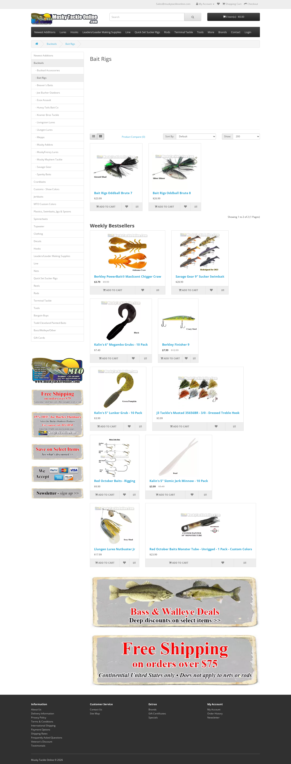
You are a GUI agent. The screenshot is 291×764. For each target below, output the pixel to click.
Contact (235, 32)
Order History (215, 713)
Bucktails (52, 44)
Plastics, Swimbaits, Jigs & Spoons (52, 211)
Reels (37, 285)
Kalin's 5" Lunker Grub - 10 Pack (118, 413)
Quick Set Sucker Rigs (147, 32)
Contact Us (96, 709)
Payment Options (40, 729)
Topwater (39, 226)
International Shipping (43, 725)
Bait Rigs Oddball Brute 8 (172, 193)
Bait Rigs (70, 44)
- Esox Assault (42, 100)
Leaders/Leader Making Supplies (101, 32)
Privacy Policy (38, 717)
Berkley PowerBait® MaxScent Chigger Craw (127, 276)
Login (248, 32)
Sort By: (169, 136)
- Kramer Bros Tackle (46, 115)
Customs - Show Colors (46, 189)
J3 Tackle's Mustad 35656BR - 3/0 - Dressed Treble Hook (198, 413)
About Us (36, 709)
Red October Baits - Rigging (114, 481)
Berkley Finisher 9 (175, 344)
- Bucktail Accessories (47, 70)
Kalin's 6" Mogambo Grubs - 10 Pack (121, 344)
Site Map (95, 713)
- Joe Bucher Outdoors (47, 92)
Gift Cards (39, 337)
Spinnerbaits (41, 219)
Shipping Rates (39, 733)
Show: (227, 136)
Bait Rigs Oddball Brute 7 (113, 193)
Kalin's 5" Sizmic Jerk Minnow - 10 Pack (179, 481)
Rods (167, 32)
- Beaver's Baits (43, 85)
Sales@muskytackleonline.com (173, 4)
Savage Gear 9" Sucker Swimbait (200, 276)
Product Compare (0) (133, 137)
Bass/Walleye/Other (45, 330)
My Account (213, 709)
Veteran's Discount (41, 741)
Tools (200, 32)
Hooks (74, 32)
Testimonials (38, 745)
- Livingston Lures (44, 122)
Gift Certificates (157, 713)
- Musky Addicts (43, 144)
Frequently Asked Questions (46, 737)
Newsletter (213, 717)
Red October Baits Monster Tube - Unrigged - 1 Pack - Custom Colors (201, 549)
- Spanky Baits (42, 174)
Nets (36, 271)
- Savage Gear (42, 167)
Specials (153, 717)
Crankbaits (40, 181)
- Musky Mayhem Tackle (48, 159)
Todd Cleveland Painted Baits (50, 323)
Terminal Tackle (183, 32)
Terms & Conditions (42, 721)
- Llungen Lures (43, 129)
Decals (37, 241)
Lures (63, 32)
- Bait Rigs (40, 77)
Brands (222, 32)
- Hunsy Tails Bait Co (46, 107)
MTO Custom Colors (45, 204)
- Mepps (39, 137)
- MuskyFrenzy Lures (46, 152)
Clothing (38, 233)
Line (127, 32)
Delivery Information (42, 713)
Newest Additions (44, 32)
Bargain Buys (41, 315)
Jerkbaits (38, 196)
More (211, 32)
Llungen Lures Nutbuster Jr (114, 549)
